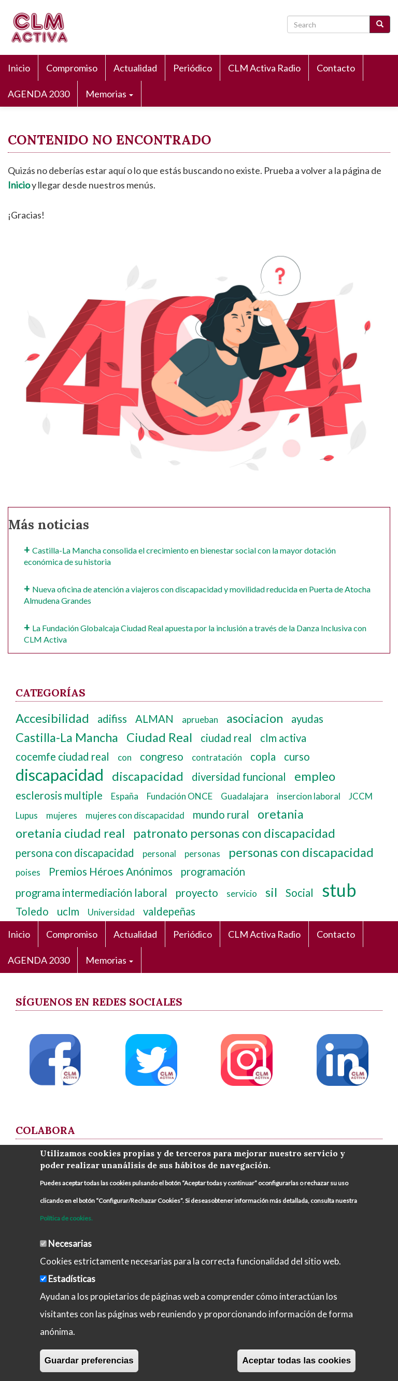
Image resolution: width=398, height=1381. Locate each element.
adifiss (112, 719)
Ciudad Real (159, 737)
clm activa (283, 738)
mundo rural (221, 814)
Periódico (192, 68)
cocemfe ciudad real (62, 756)
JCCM (361, 796)
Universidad (111, 912)
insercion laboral (308, 796)
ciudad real (226, 738)
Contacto (336, 68)
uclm (68, 911)
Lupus (27, 815)
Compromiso (71, 68)
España (124, 796)
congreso (161, 756)
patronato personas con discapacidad (234, 833)
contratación (217, 757)
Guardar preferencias (89, 1360)
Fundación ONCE (179, 796)
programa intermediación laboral (91, 892)
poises (28, 872)
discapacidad (60, 774)
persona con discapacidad (75, 853)
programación (213, 871)
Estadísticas (71, 1278)
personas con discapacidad (301, 852)
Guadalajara (244, 796)
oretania (281, 814)
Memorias (109, 93)
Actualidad (135, 68)
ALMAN (154, 719)
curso (297, 756)
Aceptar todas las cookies (296, 1360)
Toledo (32, 911)
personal (159, 853)
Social (300, 892)
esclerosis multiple (59, 795)
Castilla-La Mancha (67, 737)
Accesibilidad (52, 718)
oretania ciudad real (70, 833)
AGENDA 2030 (38, 93)
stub (339, 889)
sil (271, 892)
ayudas (307, 719)
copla (263, 756)
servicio (241, 893)
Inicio (19, 68)
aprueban (200, 719)
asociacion (254, 718)
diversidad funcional (239, 777)
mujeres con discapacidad (135, 815)
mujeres (61, 815)
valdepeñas (169, 911)
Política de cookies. (66, 1218)
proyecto (197, 892)
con (125, 757)
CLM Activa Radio (264, 68)
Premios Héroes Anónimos (111, 871)
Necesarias (70, 1243)
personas (202, 853)
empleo (314, 776)
